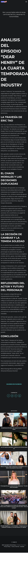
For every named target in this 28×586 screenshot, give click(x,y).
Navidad (22, 546)
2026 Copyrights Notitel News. (9, 545)
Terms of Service (15, 546)
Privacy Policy (7, 546)
